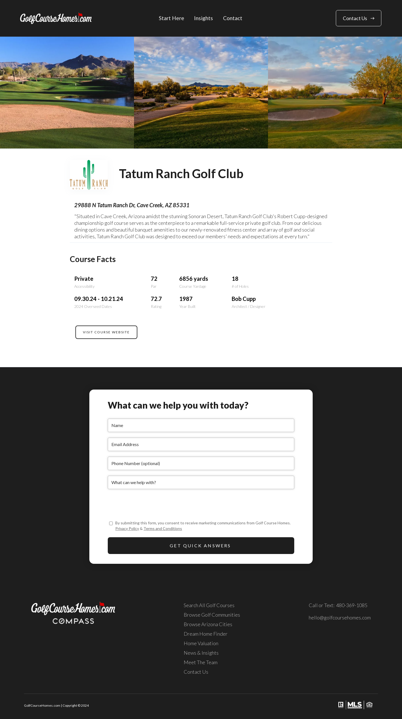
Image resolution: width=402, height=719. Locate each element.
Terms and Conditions (162, 528)
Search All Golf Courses (209, 605)
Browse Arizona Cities (208, 624)
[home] (56, 18)
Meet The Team (200, 662)
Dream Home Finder (206, 634)
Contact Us (196, 672)
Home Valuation (201, 643)
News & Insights (201, 653)
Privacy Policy (127, 528)
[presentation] (150, 506)
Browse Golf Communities (212, 615)
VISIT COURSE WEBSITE (106, 332)
